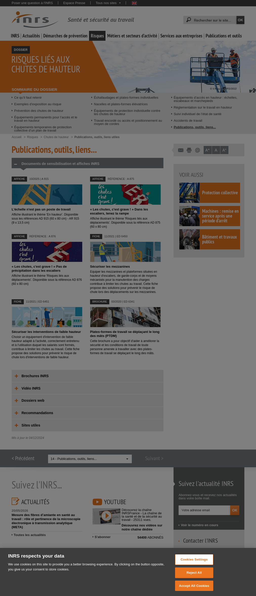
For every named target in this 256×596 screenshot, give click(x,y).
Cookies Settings (194, 565)
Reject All (194, 578)
